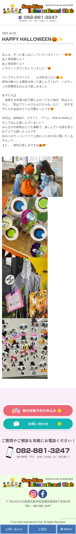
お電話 (42, 529)
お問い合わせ (13, 529)
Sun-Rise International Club (28, 522)
